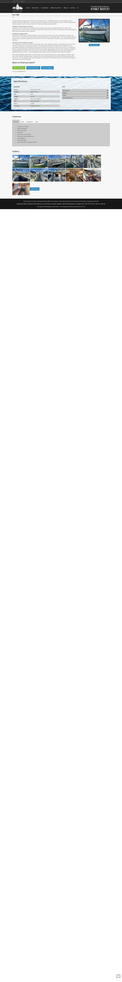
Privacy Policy (75, 201)
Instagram (90, 201)
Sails (36, 121)
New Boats (35, 8)
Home (28, 8)
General (16, 121)
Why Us (66, 8)
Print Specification (33, 68)
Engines (85, 93)
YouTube (96, 201)
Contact (72, 8)
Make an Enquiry (19, 68)
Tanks (85, 95)
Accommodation (85, 98)
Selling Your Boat (55, 8)
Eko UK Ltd (82, 206)
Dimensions (85, 90)
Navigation (30, 121)
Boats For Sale (32, 201)
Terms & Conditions (64, 201)
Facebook (83, 201)
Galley (22, 121)
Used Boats (45, 8)
